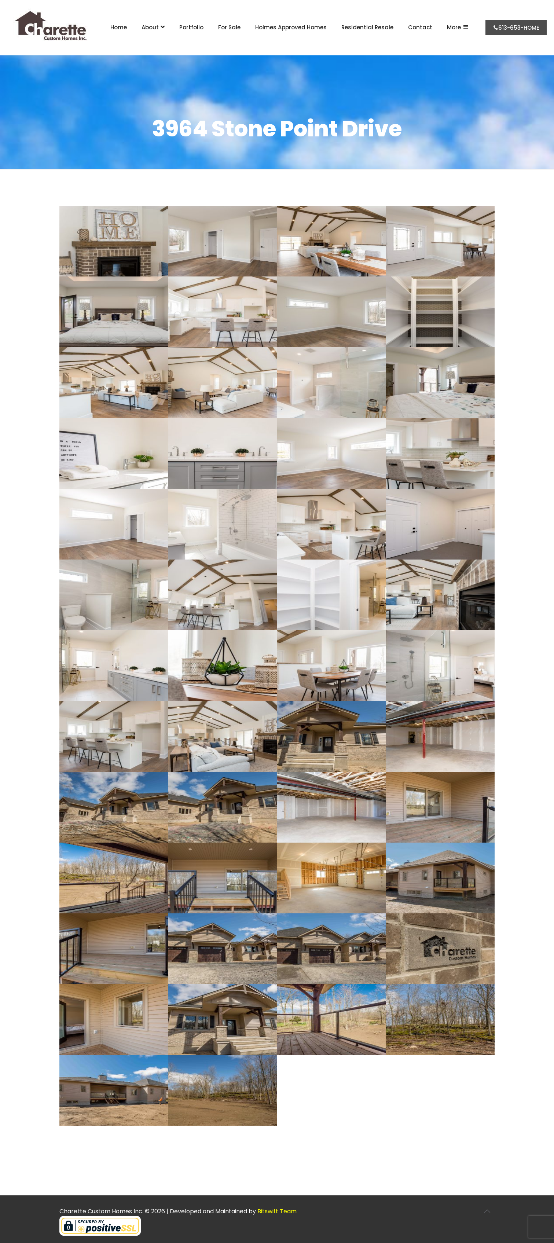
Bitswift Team (277, 1211)
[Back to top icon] (487, 1211)
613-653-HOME (516, 28)
